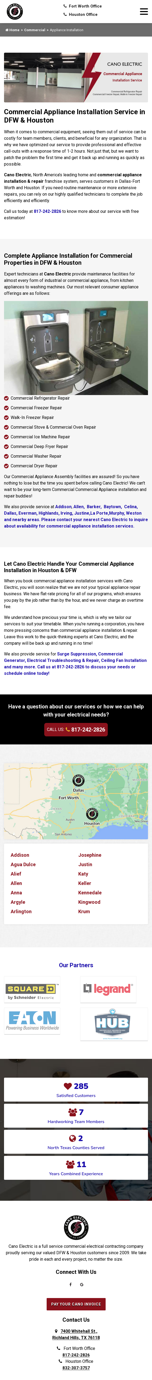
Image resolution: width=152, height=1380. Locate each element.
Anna (16, 892)
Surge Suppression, (77, 654)
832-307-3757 (76, 1367)
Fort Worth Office (83, 6)
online (30, 673)
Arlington (21, 911)
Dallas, (10, 513)
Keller (84, 883)
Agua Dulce (23, 864)
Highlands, (49, 513)
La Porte (99, 513)
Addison (63, 506)
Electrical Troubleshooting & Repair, (64, 660)
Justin (85, 864)
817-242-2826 (47, 211)
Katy (83, 874)
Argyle (18, 902)
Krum (84, 911)
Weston (134, 513)
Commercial (34, 30)
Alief (16, 874)
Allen (16, 883)
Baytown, (113, 506)
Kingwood (89, 902)
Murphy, (117, 513)
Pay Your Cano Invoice (76, 1304)
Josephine (89, 855)
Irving (66, 513)
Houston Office (81, 14)
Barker (93, 506)
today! (43, 673)
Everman (26, 513)
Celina (130, 506)
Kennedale (90, 892)
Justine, (81, 513)
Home (12, 30)
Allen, (79, 506)
